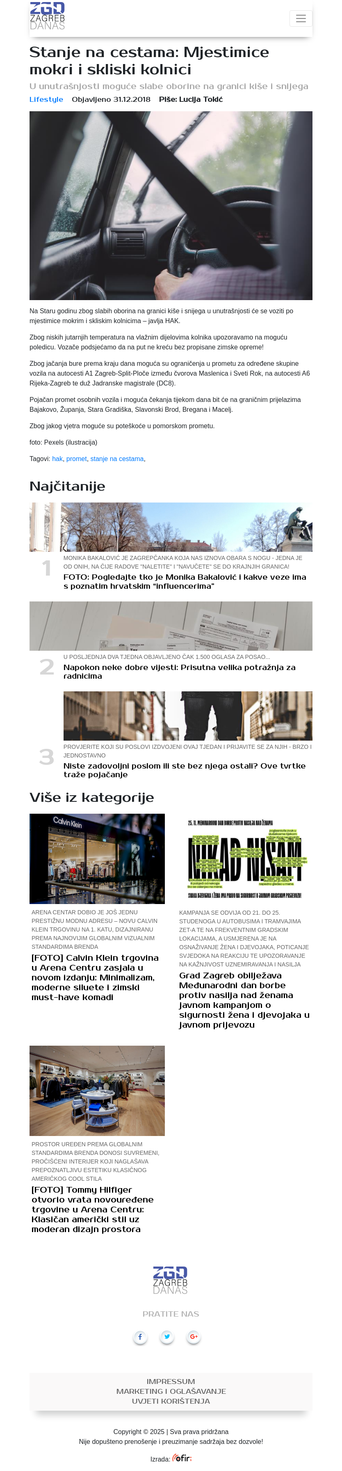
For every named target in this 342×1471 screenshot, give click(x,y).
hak (57, 458)
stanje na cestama (117, 458)
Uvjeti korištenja (171, 1402)
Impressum (171, 1382)
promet (76, 458)
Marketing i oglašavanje (171, 1392)
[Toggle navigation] (301, 18)
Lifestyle (46, 100)
